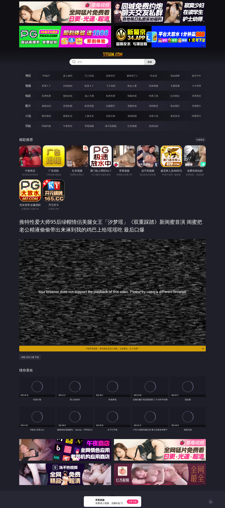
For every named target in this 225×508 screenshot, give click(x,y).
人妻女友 (89, 115)
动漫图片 (110, 105)
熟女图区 (175, 105)
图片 (28, 106)
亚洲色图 (67, 105)
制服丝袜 (132, 95)
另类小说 (153, 115)
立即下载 (133, 501)
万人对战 (89, 75)
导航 (28, 126)
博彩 (28, 76)
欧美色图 (89, 105)
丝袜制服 (153, 85)
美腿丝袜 (132, 105)
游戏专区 (110, 75)
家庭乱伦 (67, 115)
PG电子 (46, 75)
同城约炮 (46, 126)
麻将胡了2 (132, 75)
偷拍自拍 (67, 95)
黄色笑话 (175, 115)
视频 (28, 86)
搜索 (150, 61)
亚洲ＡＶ (46, 85)
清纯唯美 (153, 105)
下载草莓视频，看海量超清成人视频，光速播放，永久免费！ (144, 348)
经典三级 (153, 95)
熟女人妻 (132, 85)
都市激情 (46, 115)
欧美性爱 (110, 95)
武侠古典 (110, 115)
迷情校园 (132, 115)
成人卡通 (89, 95)
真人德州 (67, 75)
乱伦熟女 (175, 95)
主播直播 (175, 85)
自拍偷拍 (67, 85)
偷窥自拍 (46, 105)
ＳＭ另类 (196, 85)
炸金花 (153, 75)
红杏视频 (132, 126)
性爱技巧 (196, 115)
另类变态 (196, 95)
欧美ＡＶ (89, 85)
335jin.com (112, 54)
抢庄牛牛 (196, 75)
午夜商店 (67, 126)
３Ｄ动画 (110, 85)
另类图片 (196, 105)
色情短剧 (153, 126)
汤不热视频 (110, 126)
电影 (28, 96)
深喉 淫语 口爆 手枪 (30, 357)
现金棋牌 (175, 75)
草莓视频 (89, 126)
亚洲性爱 (46, 95)
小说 (28, 116)
